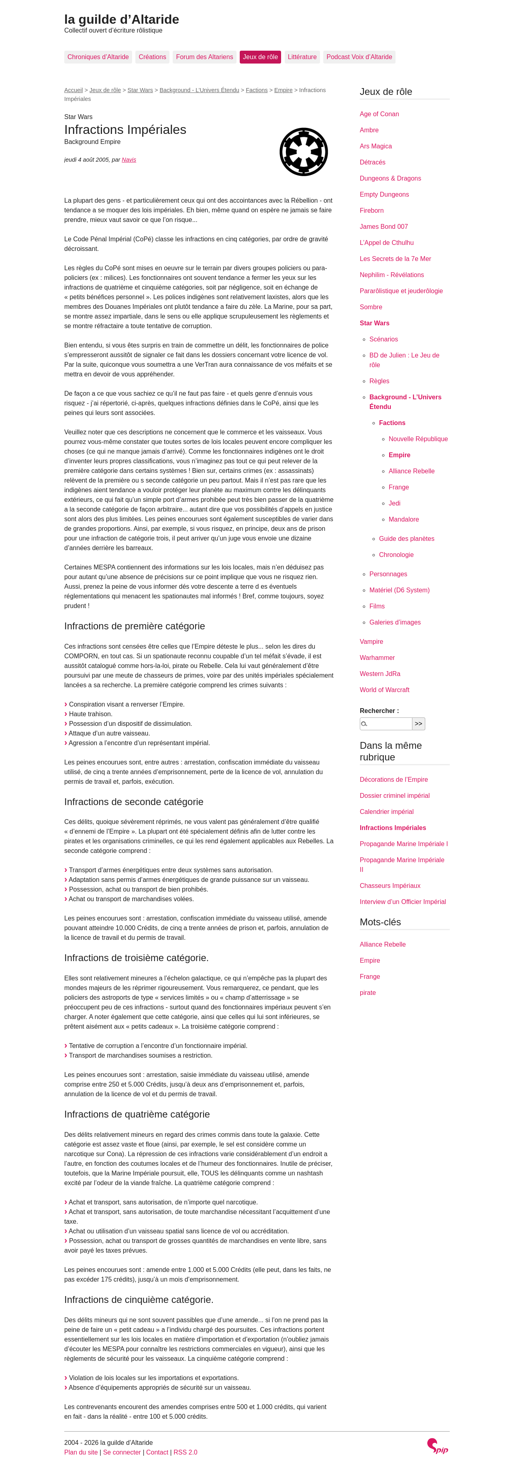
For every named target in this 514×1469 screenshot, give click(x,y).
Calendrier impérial (387, 811)
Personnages (388, 574)
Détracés (373, 162)
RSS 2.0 (185, 1452)
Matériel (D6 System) (399, 590)
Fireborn (372, 210)
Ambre (369, 130)
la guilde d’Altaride (121, 19)
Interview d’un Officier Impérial (403, 901)
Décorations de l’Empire (394, 779)
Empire (283, 90)
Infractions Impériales (393, 827)
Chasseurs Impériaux (390, 885)
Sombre (371, 307)
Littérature (302, 56)
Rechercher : (379, 710)
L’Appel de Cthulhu (387, 242)
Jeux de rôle (260, 56)
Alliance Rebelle (412, 471)
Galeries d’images (395, 622)
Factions (256, 90)
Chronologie (396, 554)
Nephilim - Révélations (392, 274)
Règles (379, 381)
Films (377, 606)
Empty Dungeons (384, 194)
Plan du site (81, 1452)
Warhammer (377, 657)
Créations (152, 56)
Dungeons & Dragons (390, 178)
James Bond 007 (384, 226)
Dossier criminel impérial (395, 795)
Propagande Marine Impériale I (404, 843)
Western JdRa (380, 673)
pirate (368, 992)
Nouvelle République (418, 439)
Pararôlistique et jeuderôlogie (401, 291)
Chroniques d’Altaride (98, 56)
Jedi (394, 503)
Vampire (371, 641)
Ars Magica (376, 146)
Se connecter (122, 1452)
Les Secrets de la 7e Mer (395, 258)
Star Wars (140, 90)
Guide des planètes (406, 538)
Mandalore (404, 519)
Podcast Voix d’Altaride (359, 56)
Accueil (73, 90)
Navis (129, 159)
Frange (399, 487)
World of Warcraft (385, 689)
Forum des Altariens (204, 56)
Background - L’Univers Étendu (199, 90)
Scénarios (383, 339)
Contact (157, 1452)
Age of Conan (379, 114)
